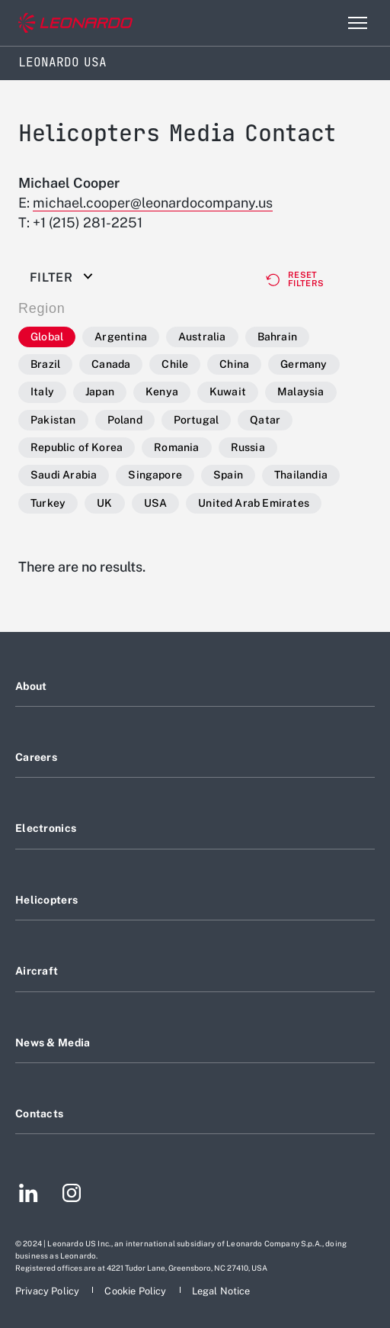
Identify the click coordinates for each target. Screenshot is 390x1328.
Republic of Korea (76, 447)
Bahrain (277, 336)
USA (156, 503)
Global (46, 336)
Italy (42, 391)
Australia (202, 336)
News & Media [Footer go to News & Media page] (52, 1042)
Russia (248, 447)
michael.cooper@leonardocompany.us (153, 203)
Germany (303, 364)
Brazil (45, 364)
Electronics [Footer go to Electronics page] (45, 828)
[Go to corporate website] (75, 23)
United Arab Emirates (253, 503)
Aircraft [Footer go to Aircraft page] (36, 971)
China (234, 364)
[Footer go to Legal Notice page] (221, 1291)
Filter (51, 278)
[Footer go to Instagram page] (71, 1195)
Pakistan (53, 420)
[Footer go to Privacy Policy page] (48, 1291)
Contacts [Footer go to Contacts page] (39, 1113)
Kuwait (227, 391)
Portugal (196, 420)
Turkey (48, 503)
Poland (124, 420)
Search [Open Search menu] (324, 23)
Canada (110, 364)
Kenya (161, 391)
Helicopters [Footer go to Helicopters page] (46, 900)
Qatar (265, 420)
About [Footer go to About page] (30, 686)
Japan (99, 391)
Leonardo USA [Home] (62, 62)
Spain (228, 475)
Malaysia (300, 391)
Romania (176, 447)
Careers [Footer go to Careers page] (36, 757)
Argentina (120, 336)
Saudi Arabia (63, 475)
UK (104, 503)
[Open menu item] (357, 23)
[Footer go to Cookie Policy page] (136, 1291)
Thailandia (301, 475)
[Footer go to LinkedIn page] (28, 1195)
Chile (174, 364)
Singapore (155, 475)
